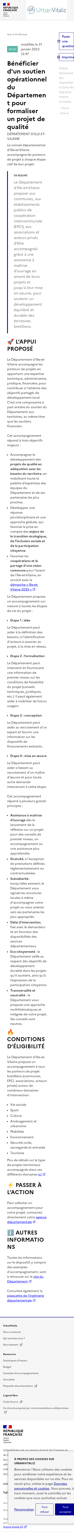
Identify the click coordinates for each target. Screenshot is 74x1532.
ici (40, 1174)
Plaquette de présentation (20, 1386)
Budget (7, 1367)
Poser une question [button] (68, 41)
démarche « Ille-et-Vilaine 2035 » (24, 587)
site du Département (25, 1279)
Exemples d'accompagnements (20, 1373)
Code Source (13, 1402)
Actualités (9, 1379)
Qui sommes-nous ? (14, 1338)
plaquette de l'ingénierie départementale (25, 1298)
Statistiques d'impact (15, 1360)
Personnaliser (24, 1509)
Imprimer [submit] (68, 57)
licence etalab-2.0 (13, 1527)
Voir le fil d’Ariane (17, 34)
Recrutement (13, 1345)
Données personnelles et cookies (40, 1486)
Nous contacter (12, 1332)
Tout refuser (44, 1509)
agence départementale (27, 1219)
